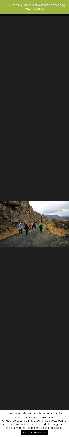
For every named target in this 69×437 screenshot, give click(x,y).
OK (25, 432)
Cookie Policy (38, 432)
